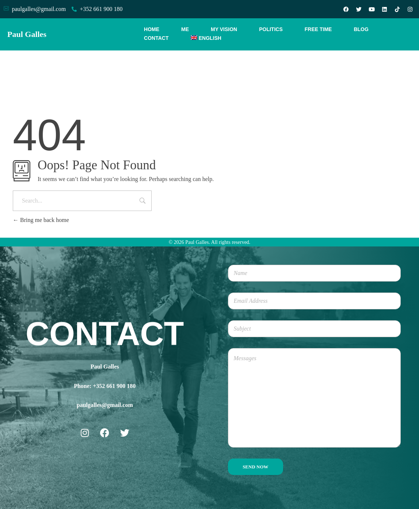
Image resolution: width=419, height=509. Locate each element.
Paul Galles (26, 34)
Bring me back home (41, 220)
